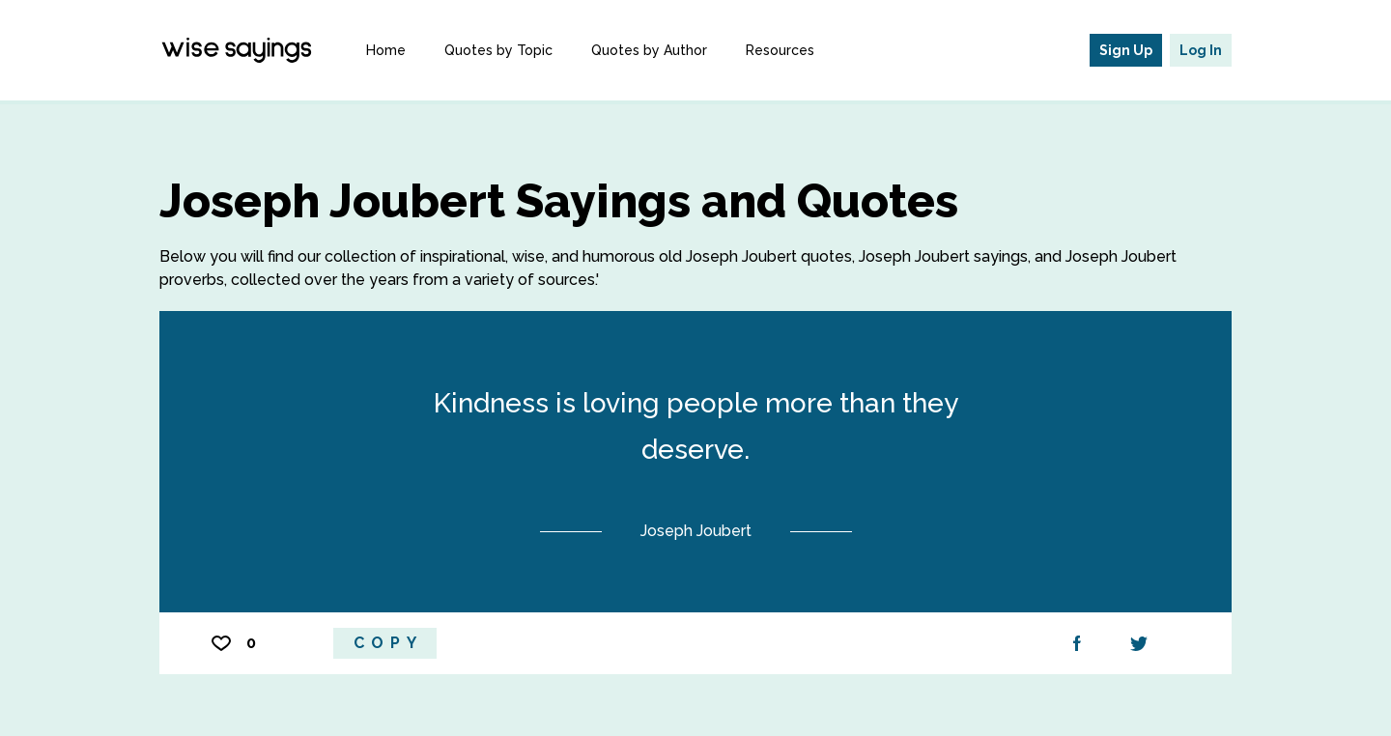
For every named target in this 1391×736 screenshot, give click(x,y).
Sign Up (1125, 50)
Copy (388, 643)
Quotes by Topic (498, 50)
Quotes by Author (649, 50)
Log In (1200, 50)
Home (386, 50)
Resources (780, 50)
